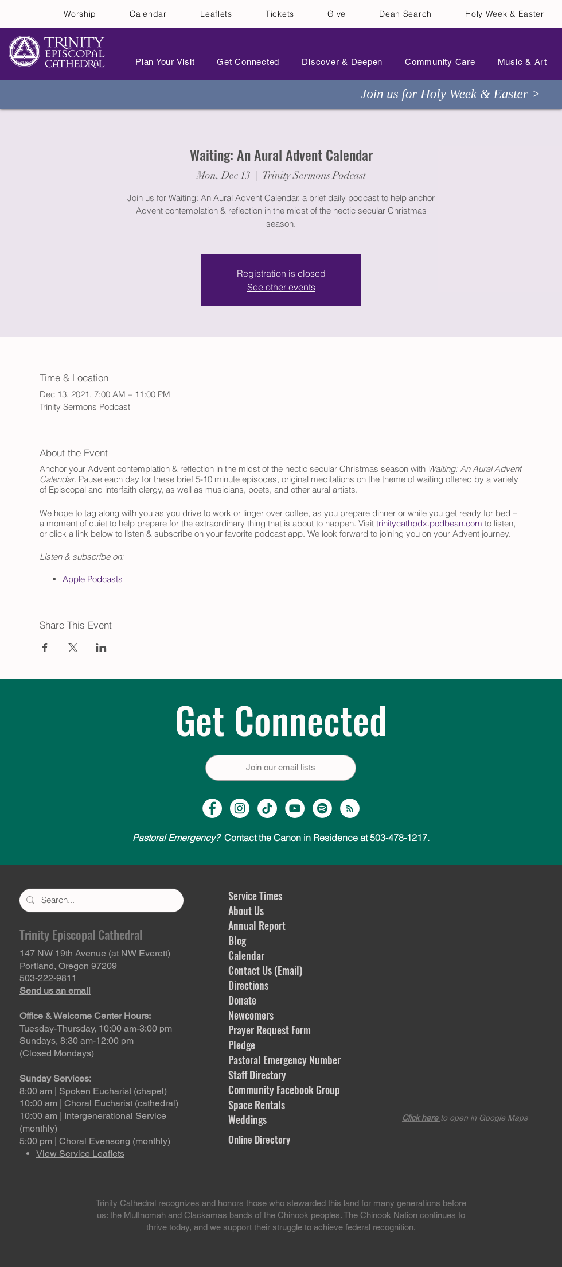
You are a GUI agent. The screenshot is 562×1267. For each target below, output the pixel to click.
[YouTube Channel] (295, 808)
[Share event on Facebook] (45, 647)
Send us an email (55, 990)
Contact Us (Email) (265, 970)
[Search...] (100, 900)
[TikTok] (267, 808)
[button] (161, 62)
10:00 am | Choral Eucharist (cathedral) (98, 1103)
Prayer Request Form (269, 1029)
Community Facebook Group (284, 1089)
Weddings (247, 1119)
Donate (242, 1000)
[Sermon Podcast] (350, 808)
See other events (281, 287)
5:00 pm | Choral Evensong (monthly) (94, 1141)
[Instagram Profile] (239, 808)
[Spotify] (322, 808)
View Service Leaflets (80, 1153)
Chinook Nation (388, 1215)
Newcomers (251, 1015)
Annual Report (257, 925)
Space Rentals (256, 1104)
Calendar (246, 955)
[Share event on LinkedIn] (101, 647)
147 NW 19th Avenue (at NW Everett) (94, 953)
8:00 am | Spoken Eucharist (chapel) (93, 1091)
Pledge (241, 1044)
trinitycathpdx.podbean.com (429, 523)
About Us (246, 910)
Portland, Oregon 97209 (68, 965)
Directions (248, 985)
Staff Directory (257, 1074)
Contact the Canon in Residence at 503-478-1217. (281, 837)
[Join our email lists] (280, 768)
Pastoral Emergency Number (284, 1059)
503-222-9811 (48, 977)
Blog (237, 940)
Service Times (255, 895)
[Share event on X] (73, 647)
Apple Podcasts (93, 579)
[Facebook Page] (212, 808)
